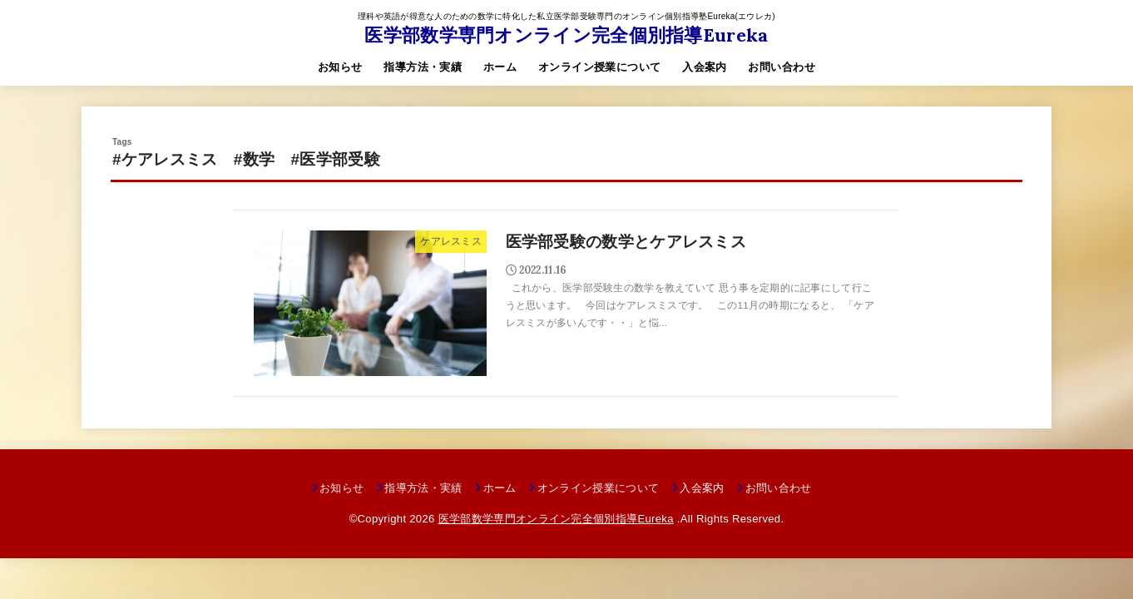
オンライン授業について (599, 67)
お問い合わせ (781, 67)
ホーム (500, 67)
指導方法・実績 (422, 67)
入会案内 (704, 67)
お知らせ (340, 67)
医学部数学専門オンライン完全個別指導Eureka (566, 35)
